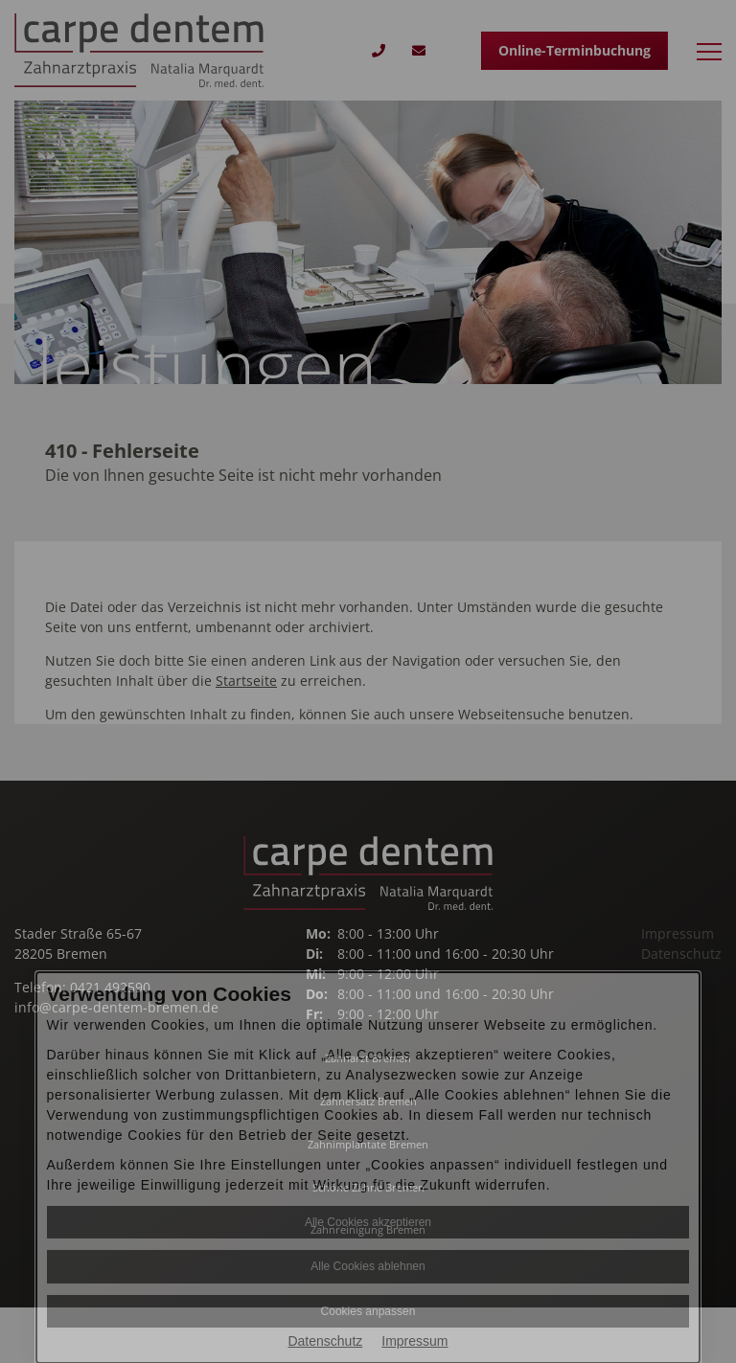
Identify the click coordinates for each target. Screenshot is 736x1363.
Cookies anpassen (368, 1311)
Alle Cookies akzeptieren (368, 1222)
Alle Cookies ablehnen (367, 1266)
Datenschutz (325, 1341)
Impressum (414, 1341)
